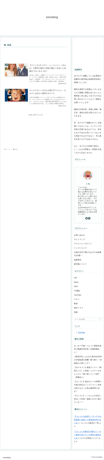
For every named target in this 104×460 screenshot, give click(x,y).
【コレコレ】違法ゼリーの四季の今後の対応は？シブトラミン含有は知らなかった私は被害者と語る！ (87, 386)
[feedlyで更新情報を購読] (86, 218)
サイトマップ (79, 239)
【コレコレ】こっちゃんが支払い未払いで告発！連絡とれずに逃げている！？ (87, 399)
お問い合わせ (79, 235)
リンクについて (80, 248)
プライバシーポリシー (83, 244)
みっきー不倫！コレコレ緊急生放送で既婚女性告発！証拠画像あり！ (87, 349)
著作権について (80, 264)
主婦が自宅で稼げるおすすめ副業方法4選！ (87, 253)
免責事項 (77, 260)
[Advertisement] (36, 54)
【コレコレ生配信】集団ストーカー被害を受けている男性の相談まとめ (87, 435)
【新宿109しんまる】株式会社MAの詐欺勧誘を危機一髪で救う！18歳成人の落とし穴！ (88, 360)
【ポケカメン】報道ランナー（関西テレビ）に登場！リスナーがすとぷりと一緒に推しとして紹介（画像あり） (87, 372)
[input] (88, 319)
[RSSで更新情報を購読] (89, 218)
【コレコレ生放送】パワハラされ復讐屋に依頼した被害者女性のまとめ (87, 419)
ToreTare (81, 333)
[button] (100, 319)
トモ (88, 184)
